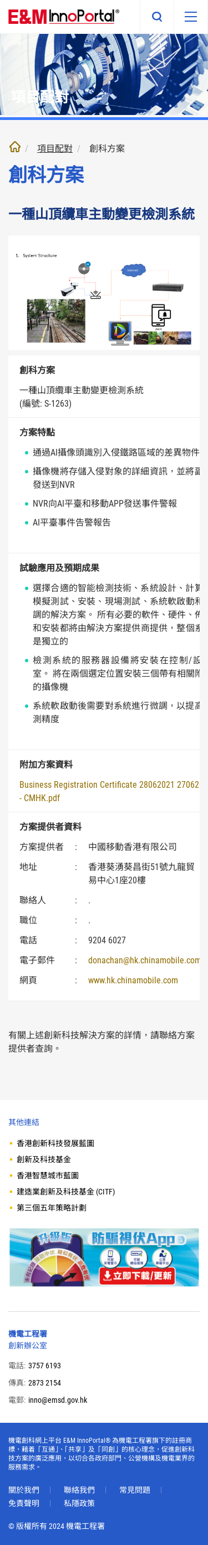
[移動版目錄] (190, 16)
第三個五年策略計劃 (52, 1207)
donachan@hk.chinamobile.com (144, 960)
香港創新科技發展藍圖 (55, 1143)
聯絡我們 (79, 1490)
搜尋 (157, 16)
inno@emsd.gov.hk (57, 1400)
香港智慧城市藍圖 (48, 1175)
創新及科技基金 (44, 1159)
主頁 (15, 146)
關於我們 (23, 1490)
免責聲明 (23, 1503)
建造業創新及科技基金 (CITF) (66, 1191)
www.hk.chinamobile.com (133, 980)
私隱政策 (79, 1503)
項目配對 (55, 148)
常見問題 (134, 1490)
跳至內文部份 (0, 0)
